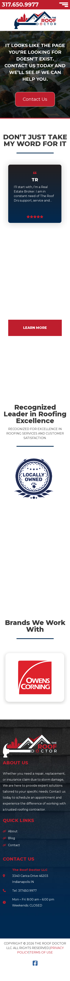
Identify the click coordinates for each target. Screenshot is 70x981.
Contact (14, 845)
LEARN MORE (35, 328)
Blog (11, 838)
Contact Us (35, 99)
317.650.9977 (20, 4)
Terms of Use (41, 952)
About (13, 831)
